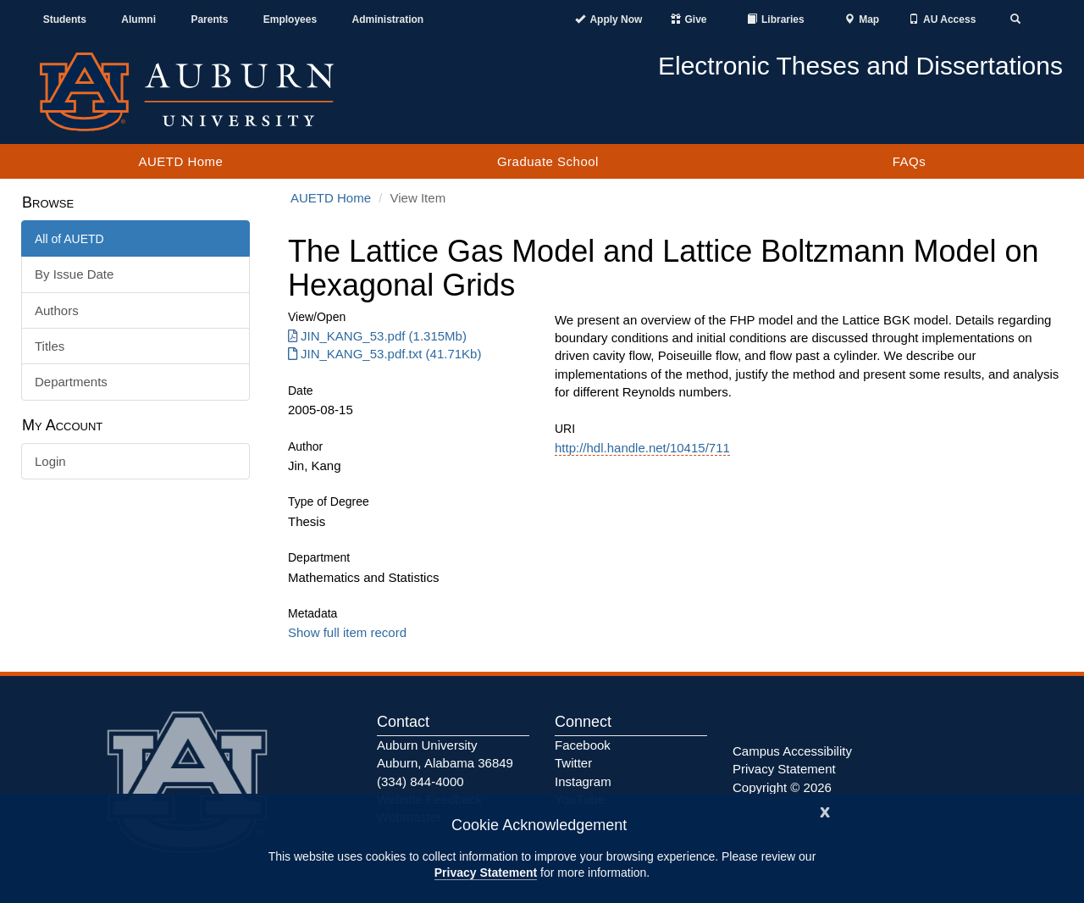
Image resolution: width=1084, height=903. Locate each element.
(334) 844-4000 (420, 781)
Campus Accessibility (792, 751)
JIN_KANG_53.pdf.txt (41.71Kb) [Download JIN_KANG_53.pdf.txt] (384, 353)
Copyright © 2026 (782, 787)
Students (64, 19)
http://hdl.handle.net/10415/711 (642, 447)
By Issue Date (74, 274)
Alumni (138, 19)
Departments (71, 381)
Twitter (573, 763)
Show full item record (347, 632)
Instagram (583, 781)
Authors (57, 310)
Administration (387, 19)
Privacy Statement (485, 872)
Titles (49, 346)
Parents (209, 19)
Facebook (583, 745)
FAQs (909, 161)
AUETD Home (180, 161)
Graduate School (548, 161)
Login (50, 461)
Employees (290, 19)
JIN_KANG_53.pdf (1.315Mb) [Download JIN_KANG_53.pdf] (377, 336)
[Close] (825, 810)
